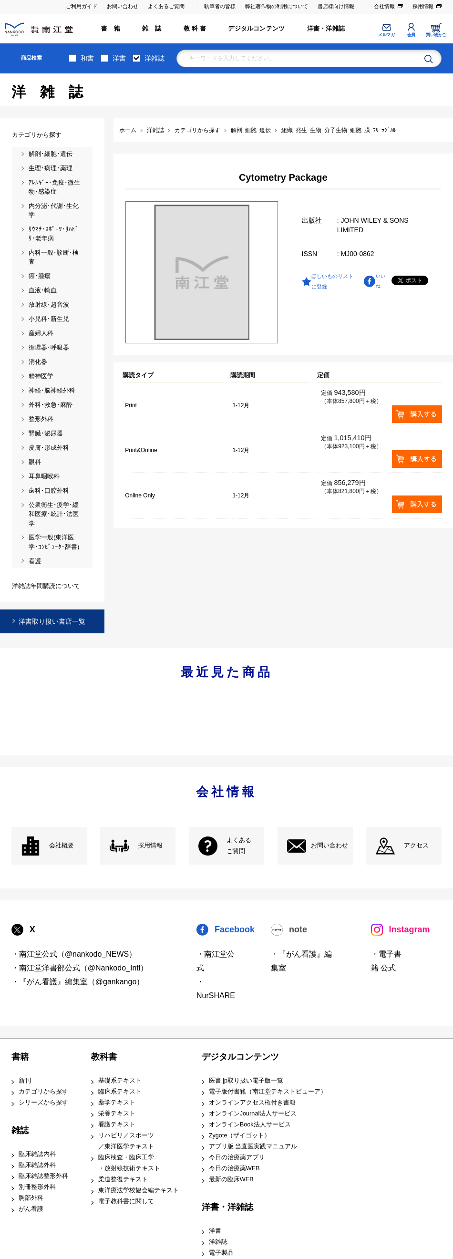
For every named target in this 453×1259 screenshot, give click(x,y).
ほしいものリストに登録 (332, 281)
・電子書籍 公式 (386, 961)
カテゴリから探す (43, 1091)
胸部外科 (31, 1198)
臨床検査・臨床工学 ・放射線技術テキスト (129, 1163)
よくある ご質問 (238, 846)
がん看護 (31, 1209)
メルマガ (386, 34)
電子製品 (221, 1252)
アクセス (416, 845)
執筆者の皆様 (220, 6)
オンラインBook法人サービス (250, 1124)
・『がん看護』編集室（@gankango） (77, 982)
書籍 (20, 1057)
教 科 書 (195, 28)
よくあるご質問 (166, 6)
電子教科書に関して (126, 1201)
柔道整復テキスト (123, 1179)
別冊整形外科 (37, 1187)
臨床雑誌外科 (37, 1165)
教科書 (104, 1057)
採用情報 (422, 6)
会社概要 (61, 845)
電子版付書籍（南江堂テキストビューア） (268, 1091)
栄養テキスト (116, 1113)
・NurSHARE (215, 989)
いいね (380, 281)
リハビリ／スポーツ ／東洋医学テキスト (126, 1141)
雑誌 (20, 1130)
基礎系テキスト (120, 1080)
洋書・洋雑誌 (326, 28)
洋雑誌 (154, 58)
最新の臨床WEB (231, 1179)
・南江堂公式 (215, 961)
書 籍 (110, 28)
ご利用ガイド (81, 6)
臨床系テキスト (120, 1091)
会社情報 (384, 6)
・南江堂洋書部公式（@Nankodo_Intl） (79, 968)
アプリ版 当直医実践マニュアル (253, 1146)
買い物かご (436, 34)
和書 (87, 58)
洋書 (119, 58)
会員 (411, 34)
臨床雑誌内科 (37, 1154)
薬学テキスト (116, 1102)
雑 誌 (151, 28)
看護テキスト (116, 1124)
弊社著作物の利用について (276, 6)
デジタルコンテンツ (256, 28)
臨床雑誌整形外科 (43, 1176)
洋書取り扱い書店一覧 (52, 621)
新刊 (25, 1080)
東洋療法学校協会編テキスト (138, 1190)
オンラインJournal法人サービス (253, 1113)
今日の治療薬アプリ (237, 1157)
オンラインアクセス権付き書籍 (252, 1102)
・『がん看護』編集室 (301, 961)
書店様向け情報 (336, 6)
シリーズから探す (43, 1102)
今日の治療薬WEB (234, 1168)
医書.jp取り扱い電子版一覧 (246, 1080)
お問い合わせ (122, 6)
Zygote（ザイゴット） (240, 1135)
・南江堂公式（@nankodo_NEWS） (74, 954)
